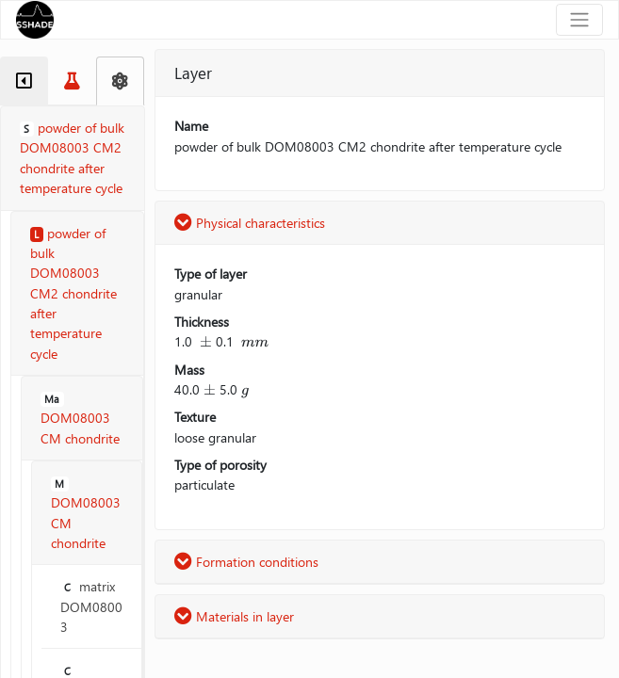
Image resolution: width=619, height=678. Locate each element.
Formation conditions (246, 562)
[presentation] (206, 341)
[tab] (24, 80)
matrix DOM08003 (91, 606)
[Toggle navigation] (579, 20)
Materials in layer (234, 616)
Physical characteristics (249, 223)
